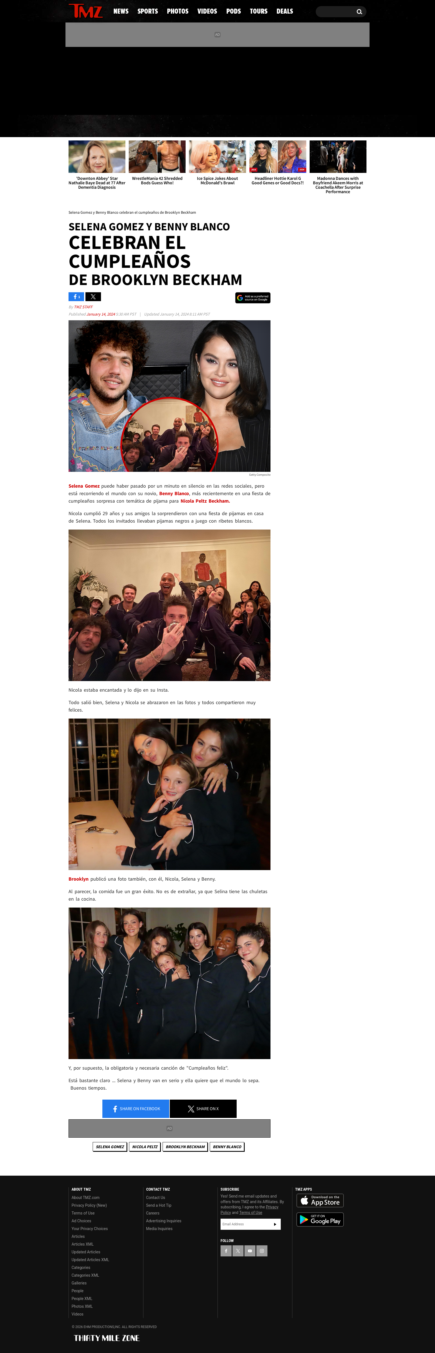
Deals (342, 126)
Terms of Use (83, 1213)
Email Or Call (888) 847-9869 (132, 104)
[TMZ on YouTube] (250, 1250)
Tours (301, 126)
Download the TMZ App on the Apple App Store (320, 1201)
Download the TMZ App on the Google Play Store (320, 1220)
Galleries (79, 1283)
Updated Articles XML (90, 1260)
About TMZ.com (86, 1197)
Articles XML (83, 1244)
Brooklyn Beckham (185, 1146)
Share (136, 1109)
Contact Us (155, 1197)
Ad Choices (81, 1221)
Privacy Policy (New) (89, 1205)
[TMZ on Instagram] (101, 79)
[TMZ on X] (81, 79)
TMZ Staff (83, 306)
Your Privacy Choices (90, 1228)
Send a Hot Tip (158, 1205)
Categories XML (85, 1275)
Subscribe (275, 1224)
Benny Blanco (227, 1146)
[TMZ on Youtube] (91, 80)
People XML (82, 1298)
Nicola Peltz (144, 1146)
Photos (172, 126)
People (78, 1291)
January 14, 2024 (101, 314)
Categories (81, 1267)
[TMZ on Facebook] (73, 79)
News (82, 126)
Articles (78, 1236)
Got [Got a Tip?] (86, 103)
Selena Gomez (110, 1146)
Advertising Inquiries (163, 1221)
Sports (124, 126)
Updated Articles (86, 1252)
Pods (261, 126)
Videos (218, 126)
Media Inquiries (159, 1228)
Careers (153, 1213)
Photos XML (82, 1306)
